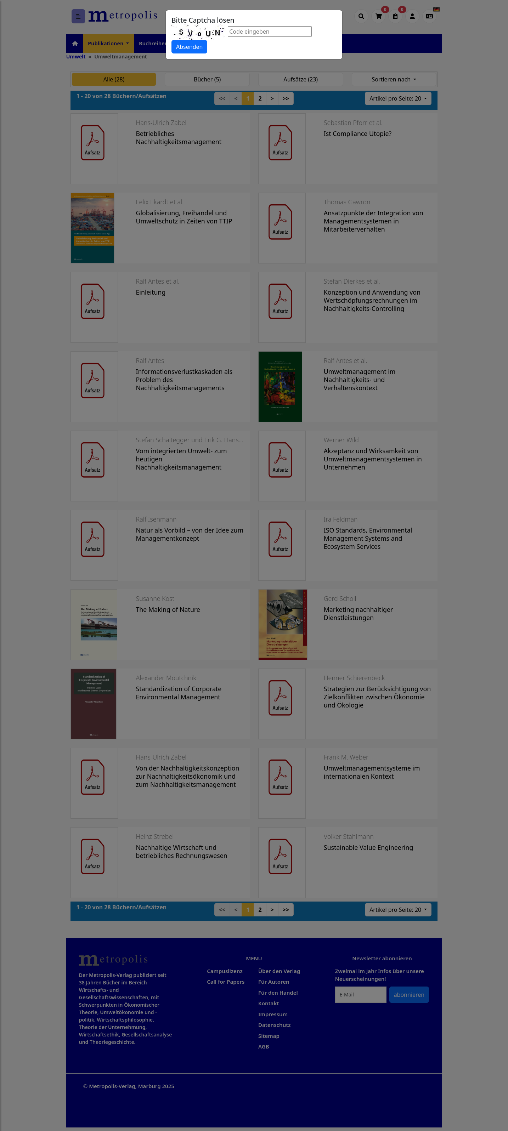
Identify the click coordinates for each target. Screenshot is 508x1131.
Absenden (189, 47)
